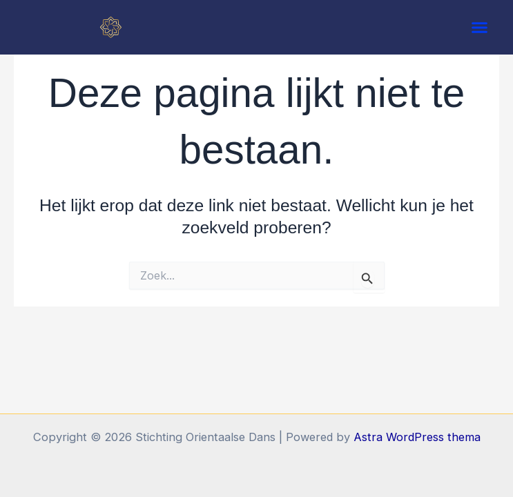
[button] (480, 27)
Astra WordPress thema (417, 437)
